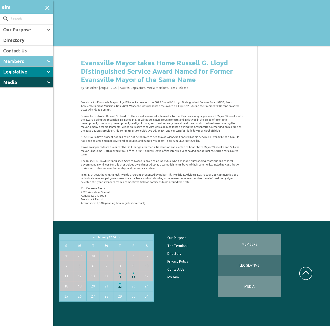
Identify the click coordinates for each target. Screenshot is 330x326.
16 (133, 276)
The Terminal (177, 246)
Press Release (179, 88)
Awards (125, 88)
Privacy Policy (177, 261)
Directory (13, 40)
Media (10, 82)
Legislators (138, 88)
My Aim (173, 277)
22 (120, 286)
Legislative (15, 71)
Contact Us (15, 50)
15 (120, 276)
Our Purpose (17, 29)
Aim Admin (91, 88)
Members (13, 61)
